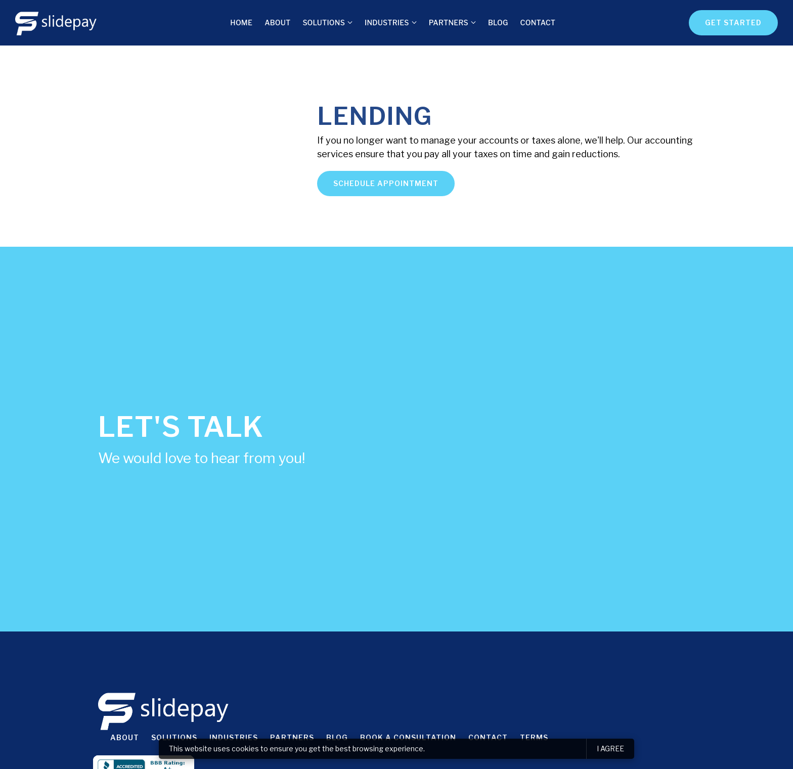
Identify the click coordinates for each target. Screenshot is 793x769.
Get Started (733, 22)
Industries (387, 22)
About (277, 22)
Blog (498, 22)
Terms (534, 737)
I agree (610, 748)
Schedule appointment (385, 183)
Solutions (323, 22)
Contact (538, 22)
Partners (448, 22)
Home (241, 22)
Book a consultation (408, 737)
